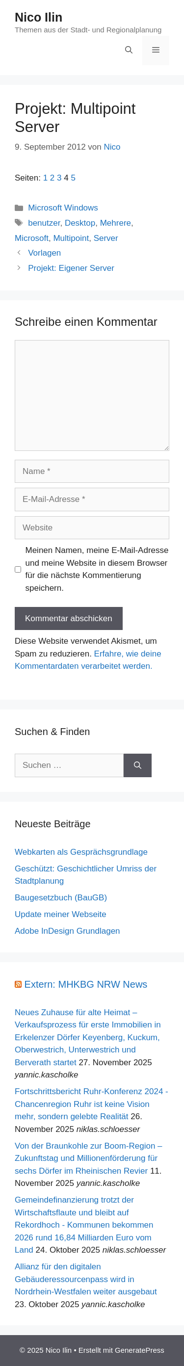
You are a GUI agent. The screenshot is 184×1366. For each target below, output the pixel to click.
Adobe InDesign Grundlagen (67, 931)
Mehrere (115, 223)
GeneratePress (139, 1350)
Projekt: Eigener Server (71, 268)
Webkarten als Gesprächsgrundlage (81, 852)
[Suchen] (138, 765)
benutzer (44, 223)
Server (106, 238)
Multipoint (71, 238)
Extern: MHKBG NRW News (86, 984)
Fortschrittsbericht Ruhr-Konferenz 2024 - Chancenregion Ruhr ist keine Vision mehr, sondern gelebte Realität (91, 1104)
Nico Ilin (38, 17)
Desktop (80, 223)
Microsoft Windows (63, 207)
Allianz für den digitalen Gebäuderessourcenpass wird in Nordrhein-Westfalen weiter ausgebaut (86, 1279)
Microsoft (32, 238)
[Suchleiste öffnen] (128, 50)
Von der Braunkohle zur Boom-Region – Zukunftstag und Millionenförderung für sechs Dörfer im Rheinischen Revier (88, 1158)
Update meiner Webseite (60, 914)
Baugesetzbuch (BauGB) (61, 897)
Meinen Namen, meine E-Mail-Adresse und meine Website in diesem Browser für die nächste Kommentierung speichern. (97, 569)
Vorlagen (44, 253)
